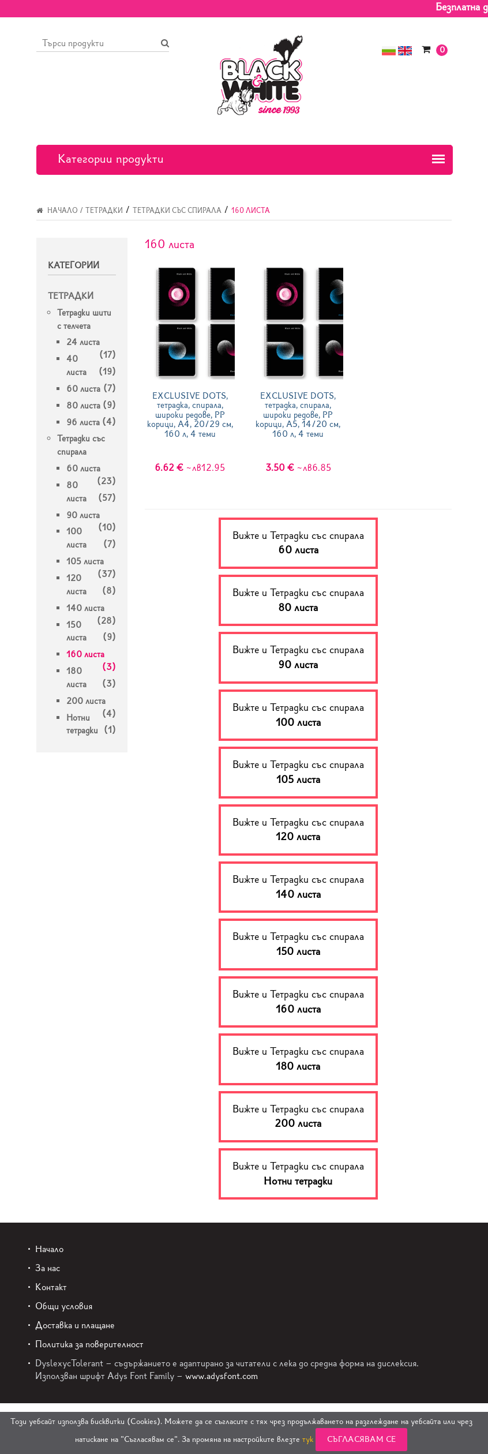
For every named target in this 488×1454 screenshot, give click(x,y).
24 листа (83, 342)
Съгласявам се (361, 1439)
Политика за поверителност (89, 1344)
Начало (57, 211)
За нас (47, 1267)
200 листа (86, 701)
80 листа (83, 405)
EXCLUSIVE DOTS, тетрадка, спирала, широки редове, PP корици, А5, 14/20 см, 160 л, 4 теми (298, 415)
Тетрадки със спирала (177, 211)
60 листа (83, 389)
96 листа (83, 422)
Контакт (51, 1286)
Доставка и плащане (75, 1325)
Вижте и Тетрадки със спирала (298, 543)
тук (307, 1439)
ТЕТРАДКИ (104, 211)
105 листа (85, 561)
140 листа (85, 608)
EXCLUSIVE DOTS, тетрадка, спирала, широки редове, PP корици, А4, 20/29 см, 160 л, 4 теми (190, 415)
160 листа (85, 654)
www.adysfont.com (221, 1375)
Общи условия (63, 1306)
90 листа (83, 515)
